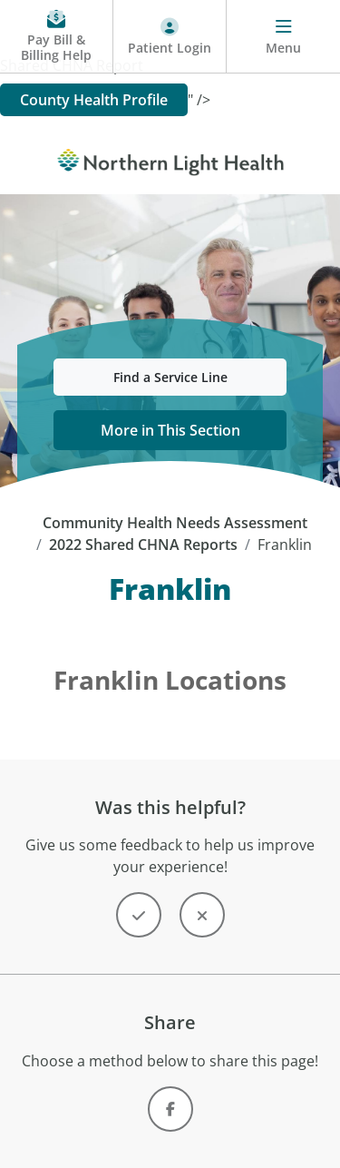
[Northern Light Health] (170, 158)
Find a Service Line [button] (170, 377)
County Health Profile (94, 100)
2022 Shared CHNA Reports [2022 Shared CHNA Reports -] (143, 545)
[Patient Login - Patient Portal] (170, 37)
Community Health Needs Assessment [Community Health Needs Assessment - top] (175, 523)
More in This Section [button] (170, 430)
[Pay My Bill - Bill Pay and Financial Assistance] (56, 37)
